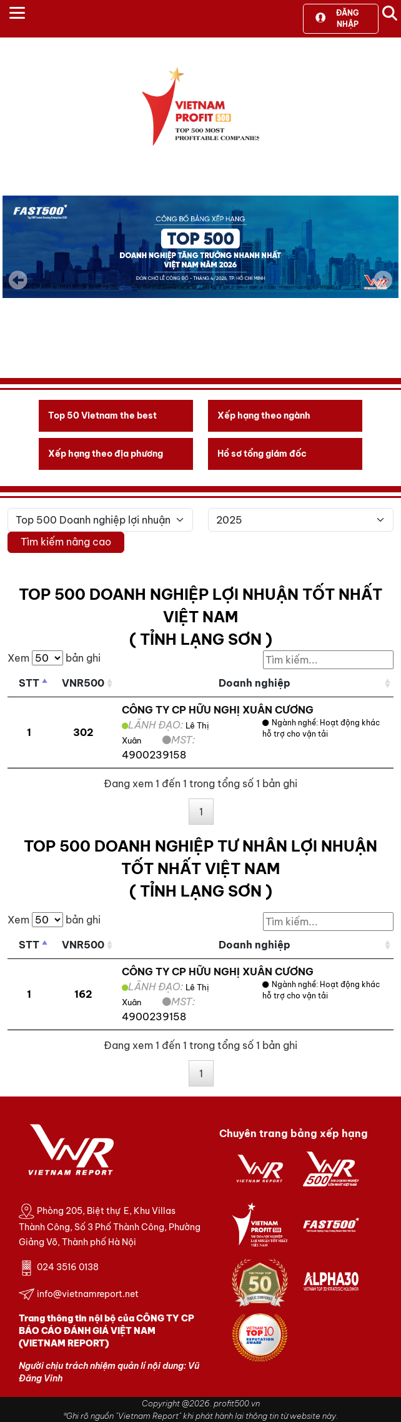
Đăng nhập (337, 18)
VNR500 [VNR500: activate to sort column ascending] (83, 683)
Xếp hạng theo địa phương (105, 453)
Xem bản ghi (54, 657)
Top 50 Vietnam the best (102, 415)
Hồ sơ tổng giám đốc (262, 453)
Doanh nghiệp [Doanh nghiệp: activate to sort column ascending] (254, 683)
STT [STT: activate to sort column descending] (29, 683)
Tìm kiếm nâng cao (66, 541)
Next (383, 288)
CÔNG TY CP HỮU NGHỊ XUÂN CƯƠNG (218, 710)
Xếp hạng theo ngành (263, 415)
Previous (18, 280)
